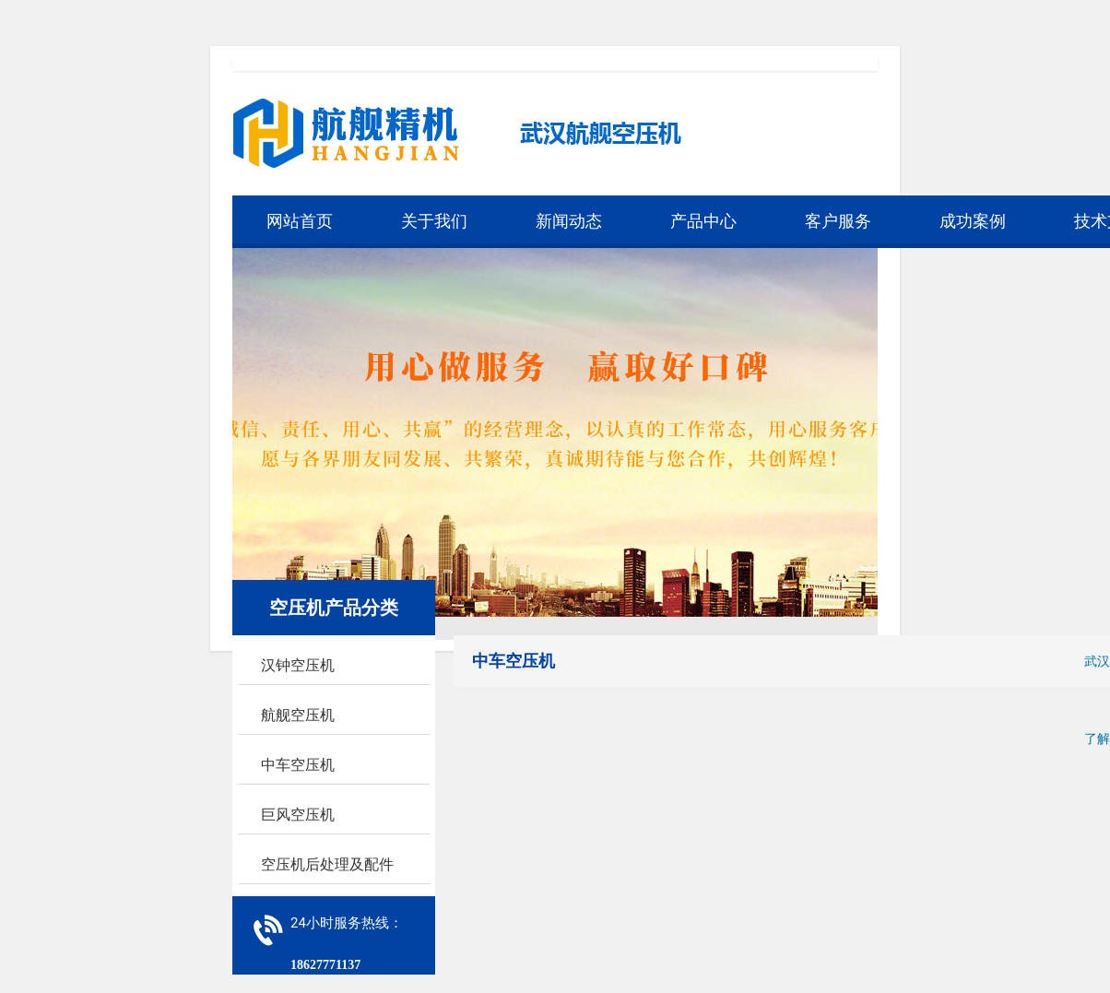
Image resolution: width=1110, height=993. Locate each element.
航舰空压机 (298, 715)
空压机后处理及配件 (327, 864)
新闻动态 (569, 221)
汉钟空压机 (298, 665)
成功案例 (972, 221)
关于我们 (434, 221)
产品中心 (703, 221)
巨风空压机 (298, 814)
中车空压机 (298, 765)
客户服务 (838, 221)
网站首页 (299, 221)
